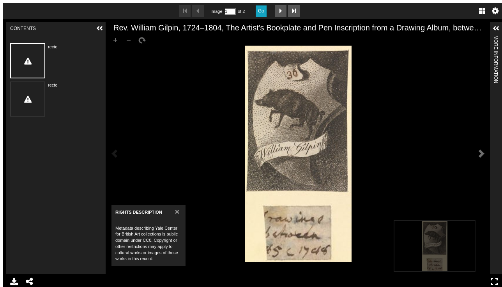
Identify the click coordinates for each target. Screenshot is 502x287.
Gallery (482, 11)
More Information (495, 38)
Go (261, 11)
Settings (495, 11)
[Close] (177, 211)
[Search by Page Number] (230, 11)
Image (216, 11)
